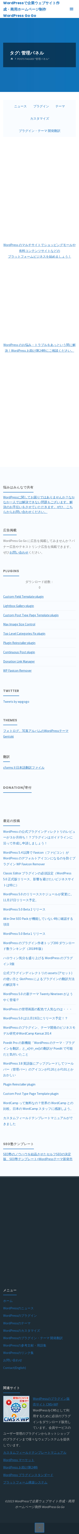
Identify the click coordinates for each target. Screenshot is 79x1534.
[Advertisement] (39, 189)
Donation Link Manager (19, 661)
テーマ (60, 106)
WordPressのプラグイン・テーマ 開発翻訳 (33, 1338)
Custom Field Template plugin (23, 597)
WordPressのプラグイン (20, 1316)
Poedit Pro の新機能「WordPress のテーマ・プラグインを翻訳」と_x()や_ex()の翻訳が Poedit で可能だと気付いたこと (39, 1048)
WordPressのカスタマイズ (21, 1331)
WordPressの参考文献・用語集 (24, 1345)
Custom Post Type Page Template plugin (31, 615)
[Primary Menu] (71, 9)
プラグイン (41, 106)
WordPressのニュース (18, 1308)
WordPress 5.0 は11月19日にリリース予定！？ (35, 1018)
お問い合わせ (18, 552)
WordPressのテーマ (17, 1323)
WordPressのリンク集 (18, 1353)
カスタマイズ (39, 118)
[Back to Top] (39, 1528)
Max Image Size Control (19, 624)
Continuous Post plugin (19, 652)
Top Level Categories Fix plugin (24, 634)
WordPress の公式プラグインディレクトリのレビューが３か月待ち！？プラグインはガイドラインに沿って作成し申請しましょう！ (39, 837)
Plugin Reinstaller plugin (19, 643)
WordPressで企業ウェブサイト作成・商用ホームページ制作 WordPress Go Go (31, 9)
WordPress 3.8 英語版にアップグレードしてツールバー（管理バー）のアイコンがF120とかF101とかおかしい (38, 1069)
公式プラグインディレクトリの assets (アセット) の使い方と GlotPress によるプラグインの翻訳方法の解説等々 (39, 979)
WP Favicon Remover (17, 671)
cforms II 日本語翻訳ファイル (23, 768)
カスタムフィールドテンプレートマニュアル (34, 1453)
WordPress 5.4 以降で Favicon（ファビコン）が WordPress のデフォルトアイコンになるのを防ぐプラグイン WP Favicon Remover (39, 858)
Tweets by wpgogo (16, 702)
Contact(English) (14, 1368)
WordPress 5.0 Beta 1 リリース (24, 934)
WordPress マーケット (18, 1460)
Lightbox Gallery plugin (18, 606)
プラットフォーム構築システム (25, 1482)
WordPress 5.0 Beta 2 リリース (24, 909)
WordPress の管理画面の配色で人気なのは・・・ (37, 1009)
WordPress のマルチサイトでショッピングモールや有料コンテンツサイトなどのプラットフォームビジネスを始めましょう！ (39, 250)
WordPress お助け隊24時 (20, 1467)
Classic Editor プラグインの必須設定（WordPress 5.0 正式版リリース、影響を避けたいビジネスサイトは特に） (38, 879)
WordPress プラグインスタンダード (28, 1475)
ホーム (8, 1301)
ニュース (20, 106)
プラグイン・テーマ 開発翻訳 (39, 131)
